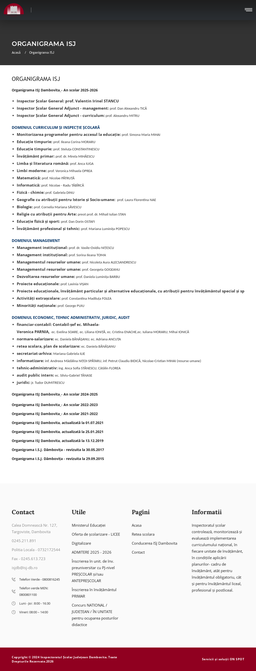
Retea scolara (143, 534)
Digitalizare (81, 543)
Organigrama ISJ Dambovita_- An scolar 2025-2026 (55, 90)
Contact (138, 552)
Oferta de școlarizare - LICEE (96, 534)
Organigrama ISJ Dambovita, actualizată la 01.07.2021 (58, 422)
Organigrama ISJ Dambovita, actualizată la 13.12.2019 (58, 440)
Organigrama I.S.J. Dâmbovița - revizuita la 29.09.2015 (58, 458)
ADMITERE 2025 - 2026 (92, 552)
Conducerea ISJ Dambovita (154, 543)
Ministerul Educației (89, 525)
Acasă (17, 52)
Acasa (137, 525)
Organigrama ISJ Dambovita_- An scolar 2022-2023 (55, 404)
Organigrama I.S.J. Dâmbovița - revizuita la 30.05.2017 (58, 449)
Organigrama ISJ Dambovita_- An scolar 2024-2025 (55, 394)
